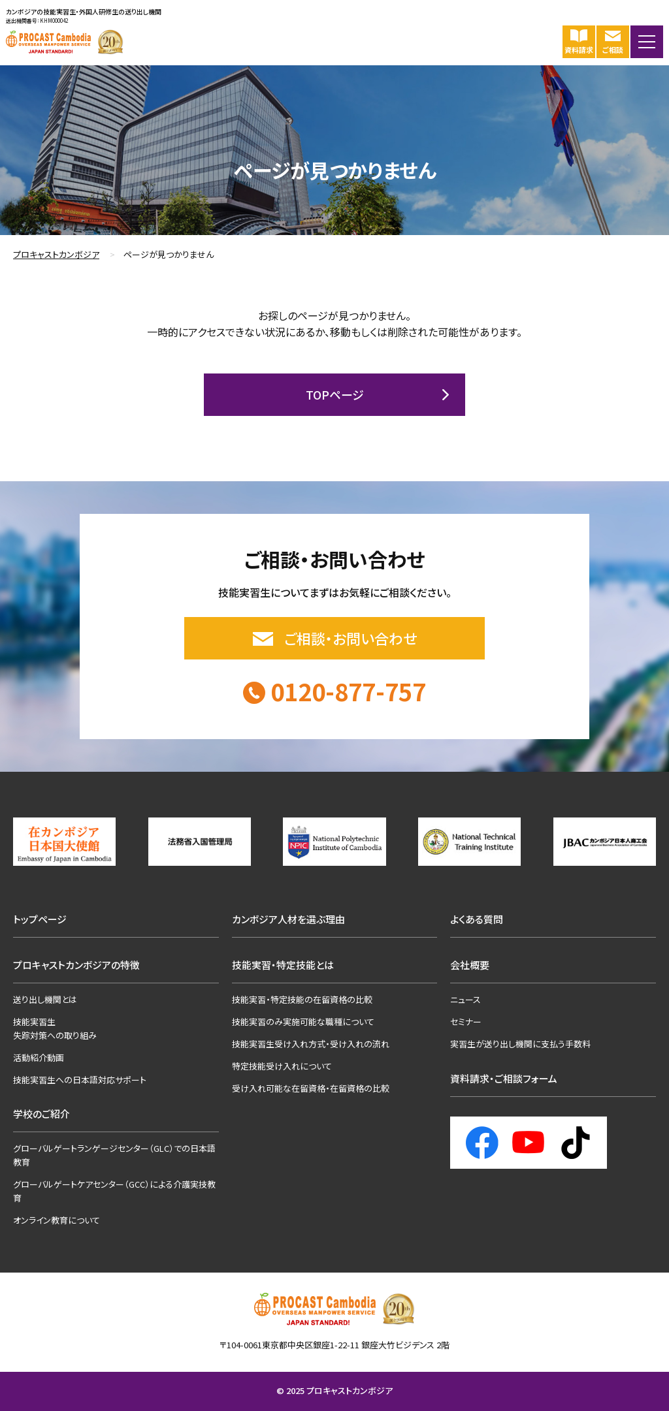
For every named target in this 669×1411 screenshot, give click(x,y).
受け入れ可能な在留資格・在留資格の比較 (310, 1088)
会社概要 (469, 965)
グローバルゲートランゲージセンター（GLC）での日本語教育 (114, 1155)
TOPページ (335, 394)
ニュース (465, 999)
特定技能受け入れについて (282, 1066)
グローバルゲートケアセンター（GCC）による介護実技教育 (114, 1191)
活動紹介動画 (38, 1057)
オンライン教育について (56, 1220)
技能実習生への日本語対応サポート (79, 1079)
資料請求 (578, 41)
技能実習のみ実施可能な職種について (303, 1021)
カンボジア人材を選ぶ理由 (288, 919)
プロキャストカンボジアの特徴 (76, 965)
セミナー (465, 1021)
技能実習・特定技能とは (283, 965)
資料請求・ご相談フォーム (503, 1078)
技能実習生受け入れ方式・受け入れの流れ (310, 1044)
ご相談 (612, 41)
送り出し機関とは (45, 999)
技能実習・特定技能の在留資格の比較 (302, 999)
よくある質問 (476, 919)
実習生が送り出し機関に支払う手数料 (520, 1044)
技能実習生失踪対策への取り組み (55, 1028)
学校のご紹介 (41, 1113)
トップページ (40, 919)
